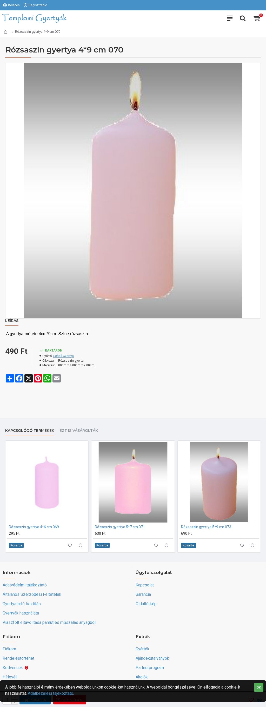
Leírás (11, 321)
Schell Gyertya (63, 356)
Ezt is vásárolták (78, 430)
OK (259, 687)
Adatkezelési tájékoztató (50, 693)
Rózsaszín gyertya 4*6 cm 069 (34, 527)
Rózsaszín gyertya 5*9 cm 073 (206, 527)
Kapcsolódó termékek (29, 430)
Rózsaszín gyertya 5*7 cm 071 (120, 527)
